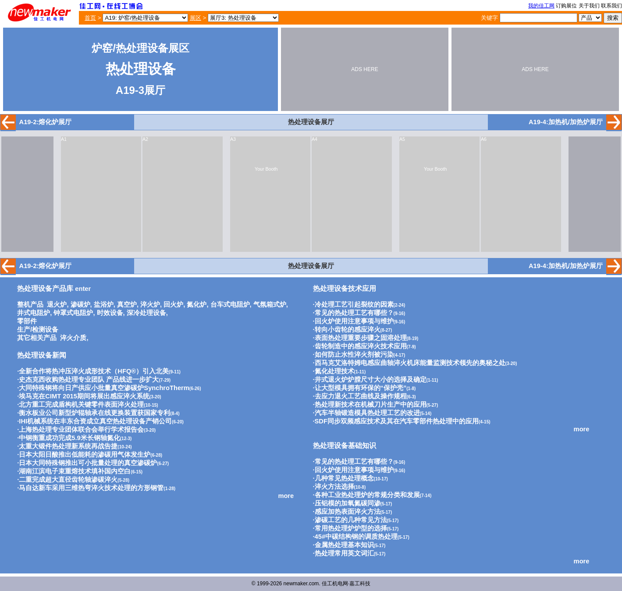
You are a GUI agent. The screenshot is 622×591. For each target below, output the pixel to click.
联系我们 (611, 6)
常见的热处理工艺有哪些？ (354, 312)
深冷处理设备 (146, 312)
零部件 (27, 321)
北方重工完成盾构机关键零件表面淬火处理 (81, 404)
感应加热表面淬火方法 (347, 511)
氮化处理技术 (334, 371)
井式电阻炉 (33, 312)
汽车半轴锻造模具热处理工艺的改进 (367, 412)
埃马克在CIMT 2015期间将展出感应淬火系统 (84, 396)
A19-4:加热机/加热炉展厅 (566, 121)
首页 (90, 17)
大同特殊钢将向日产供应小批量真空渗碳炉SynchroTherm (104, 387)
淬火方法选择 (334, 486)
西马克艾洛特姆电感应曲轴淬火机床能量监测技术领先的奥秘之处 (410, 362)
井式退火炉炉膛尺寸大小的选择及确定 (371, 379)
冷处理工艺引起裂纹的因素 (354, 304)
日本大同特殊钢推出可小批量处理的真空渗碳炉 (88, 462)
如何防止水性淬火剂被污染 (354, 354)
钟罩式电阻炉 (73, 312)
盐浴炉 (104, 304)
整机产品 (30, 304)
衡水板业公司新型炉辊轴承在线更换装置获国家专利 (94, 412)
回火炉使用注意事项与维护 (354, 321)
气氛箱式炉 (269, 304)
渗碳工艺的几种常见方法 (351, 519)
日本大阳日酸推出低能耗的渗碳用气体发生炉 (84, 454)
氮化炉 (196, 304)
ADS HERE (364, 69)
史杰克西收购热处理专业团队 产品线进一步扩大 (89, 379)
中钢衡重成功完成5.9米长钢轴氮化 (69, 437)
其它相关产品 (37, 337)
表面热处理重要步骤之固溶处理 (361, 337)
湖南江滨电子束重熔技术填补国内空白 (75, 471)
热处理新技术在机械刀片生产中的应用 (371, 404)
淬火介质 (73, 337)
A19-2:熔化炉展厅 (45, 121)
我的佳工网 (541, 6)
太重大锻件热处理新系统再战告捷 (68, 446)
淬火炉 (150, 304)
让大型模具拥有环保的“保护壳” (361, 387)
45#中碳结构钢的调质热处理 (356, 536)
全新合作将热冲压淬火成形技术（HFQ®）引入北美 (94, 371)
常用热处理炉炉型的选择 (351, 528)
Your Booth (266, 169)
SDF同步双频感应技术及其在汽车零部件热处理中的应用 (397, 421)
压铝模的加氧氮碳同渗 (347, 503)
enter (54, 288)
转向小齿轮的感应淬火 (347, 329)
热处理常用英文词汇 (344, 553)
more (286, 495)
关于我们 (589, 6)
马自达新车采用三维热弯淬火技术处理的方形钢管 (91, 487)
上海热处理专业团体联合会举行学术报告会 (81, 429)
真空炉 (127, 304)
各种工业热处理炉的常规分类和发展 (367, 494)
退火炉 (57, 304)
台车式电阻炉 (230, 304)
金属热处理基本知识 (344, 544)
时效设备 (110, 312)
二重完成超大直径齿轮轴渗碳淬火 (68, 479)
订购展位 (566, 6)
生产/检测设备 (37, 329)
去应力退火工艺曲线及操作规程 (361, 396)
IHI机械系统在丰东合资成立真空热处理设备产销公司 (95, 421)
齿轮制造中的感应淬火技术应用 (361, 346)
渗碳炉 (80, 304)
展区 (195, 17)
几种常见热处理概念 (344, 478)
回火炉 (173, 304)
